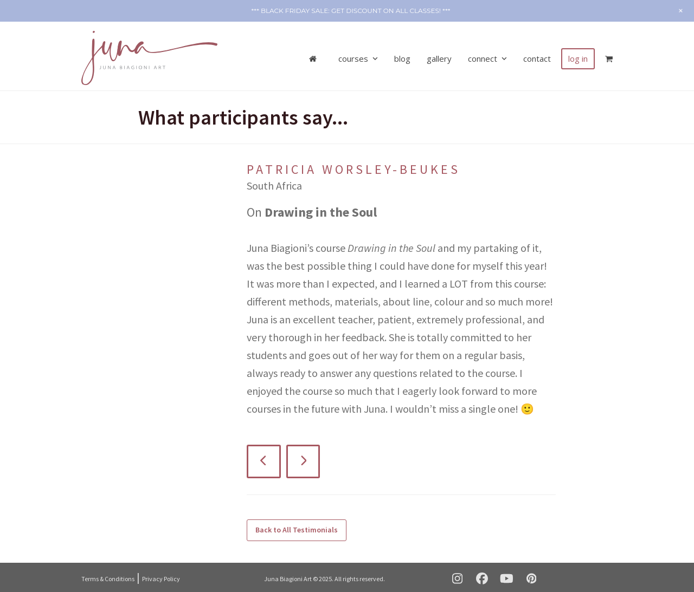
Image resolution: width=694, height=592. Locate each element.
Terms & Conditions (107, 574)
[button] (609, 54)
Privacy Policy (161, 574)
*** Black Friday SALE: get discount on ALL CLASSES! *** (350, 10)
